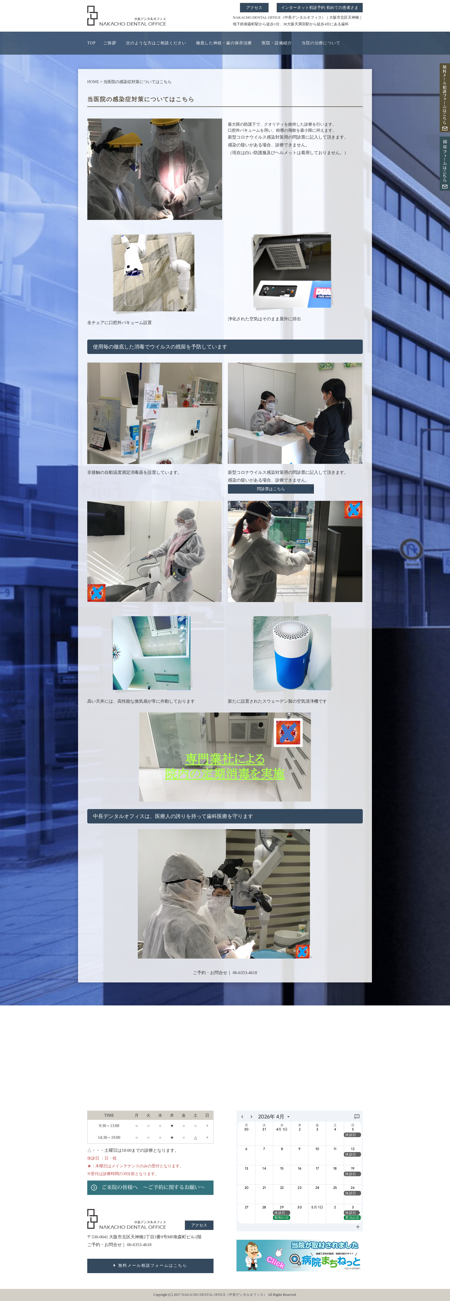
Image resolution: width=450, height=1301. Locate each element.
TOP (91, 43)
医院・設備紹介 (277, 43)
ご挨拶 (109, 43)
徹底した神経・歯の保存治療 (224, 43)
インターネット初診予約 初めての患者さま (319, 7)
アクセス (254, 7)
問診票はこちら (271, 489)
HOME (93, 82)
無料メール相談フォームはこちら (152, 1265)
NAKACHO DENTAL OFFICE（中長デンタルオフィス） (224, 1295)
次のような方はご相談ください (156, 43)
